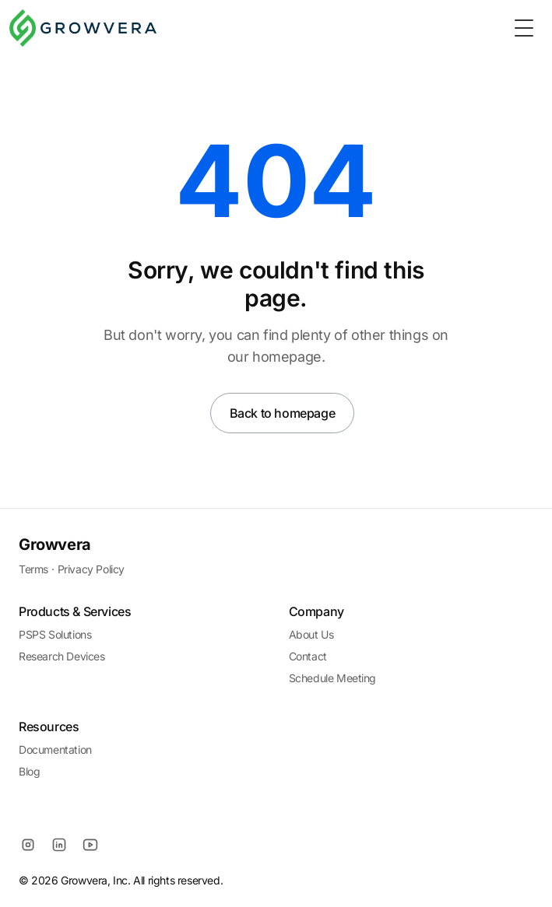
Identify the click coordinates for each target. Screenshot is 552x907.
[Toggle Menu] (524, 28)
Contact (308, 656)
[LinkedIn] (59, 844)
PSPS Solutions (55, 634)
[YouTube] (90, 844)
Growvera (55, 544)
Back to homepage (283, 413)
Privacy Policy (91, 569)
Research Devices (62, 656)
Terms (33, 569)
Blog (29, 771)
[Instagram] (28, 844)
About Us (311, 634)
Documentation (55, 749)
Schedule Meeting (333, 678)
